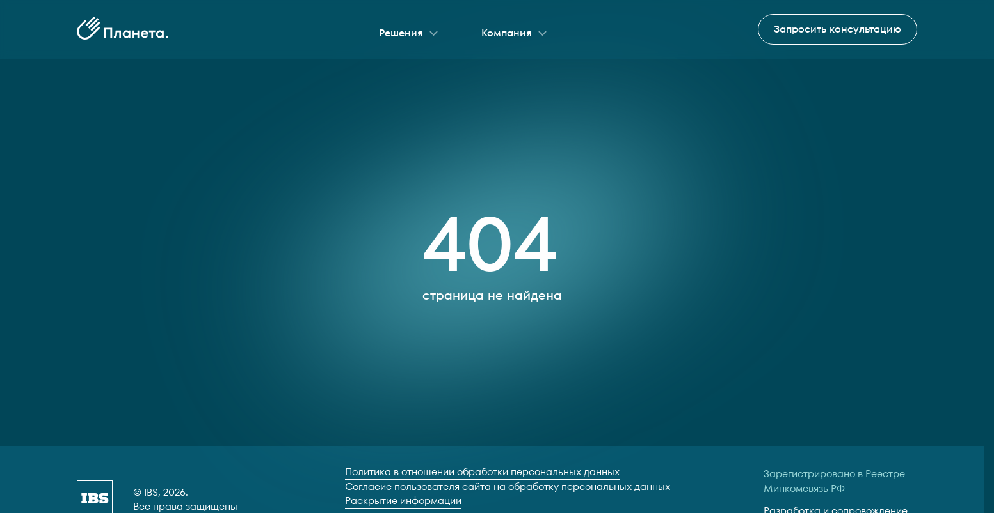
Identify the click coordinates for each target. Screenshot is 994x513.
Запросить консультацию (837, 29)
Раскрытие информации (403, 500)
